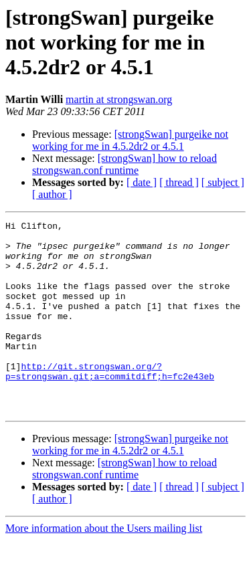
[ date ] (142, 182)
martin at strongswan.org (119, 99)
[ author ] (52, 194)
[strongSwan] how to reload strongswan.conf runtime (124, 164)
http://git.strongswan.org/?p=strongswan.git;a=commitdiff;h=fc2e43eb (109, 402)
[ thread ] (179, 182)
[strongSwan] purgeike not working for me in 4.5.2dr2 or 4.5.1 (130, 140)
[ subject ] (222, 182)
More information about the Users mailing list (103, 566)
